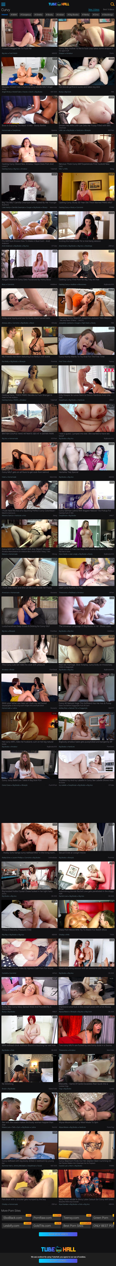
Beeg (112, 169)
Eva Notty (5, 361)
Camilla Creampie (18, 207)
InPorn (111, 593)
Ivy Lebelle (63, 785)
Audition (73, 284)
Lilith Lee (62, 130)
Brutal (12, 670)
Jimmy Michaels (19, 1166)
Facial (24, 92)
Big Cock (67, 92)
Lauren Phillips (17, 858)
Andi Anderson (7, 246)
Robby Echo (6, 858)
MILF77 (111, 708)
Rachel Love (63, 896)
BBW (14, 14)
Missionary (82, 284)
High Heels (85, 323)
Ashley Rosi (63, 708)
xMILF (111, 400)
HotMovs (53, 284)
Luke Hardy (6, 207)
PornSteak (53, 670)
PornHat (54, 361)
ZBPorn (111, 246)
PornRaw (53, 631)
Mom (71, 1166)
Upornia (54, 130)
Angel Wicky (6, 92)
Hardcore (79, 130)
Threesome (63, 593)
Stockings (108, 14)
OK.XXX (54, 896)
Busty (61, 92)
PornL (112, 53)
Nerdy (86, 14)
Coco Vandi (63, 554)
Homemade (6, 130)
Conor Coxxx (6, 785)
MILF (61, 169)
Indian (61, 14)
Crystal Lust (63, 1166)
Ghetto (39, 14)
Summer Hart (7, 1166)
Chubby (62, 935)
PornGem (110, 747)
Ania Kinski (63, 246)
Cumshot (79, 207)
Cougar (29, 207)
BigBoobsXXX (109, 284)
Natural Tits (73, 708)
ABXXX (54, 53)
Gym (19, 1127)
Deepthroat (16, 130)
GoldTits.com (47, 1225)
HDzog (54, 554)
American (5, 593)
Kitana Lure (6, 1127)
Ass (24, 515)
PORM (111, 207)
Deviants (54, 593)
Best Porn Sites (77, 1225)
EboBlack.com (17, 1217)
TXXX (112, 935)
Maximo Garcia (7, 515)
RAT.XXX (54, 92)
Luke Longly (73, 554)
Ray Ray (5, 935)
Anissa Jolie (6, 323)
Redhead (72, 593)
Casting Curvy (7, 169)
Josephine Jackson (66, 323)
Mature (4, 554)
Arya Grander (64, 1204)
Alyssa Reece (64, 1012)
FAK (112, 92)
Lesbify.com (17, 1225)
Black (32, 323)
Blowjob (87, 130)
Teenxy (111, 361)
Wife (66, 169)
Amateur (69, 53)
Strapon (62, 53)
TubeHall (54, 169)
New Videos (93, 9)
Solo (12, 1050)
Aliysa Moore (64, 1127)
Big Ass (5, 53)
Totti (13, 1127)
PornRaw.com (47, 1217)
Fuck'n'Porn (53, 785)
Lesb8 (111, 1089)
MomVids (53, 207)
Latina (14, 708)
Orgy (61, 1089)
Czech (31, 92)
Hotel (4, 477)
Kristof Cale (16, 92)
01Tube (54, 246)
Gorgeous (26, 14)
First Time (63, 361)
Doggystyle (83, 708)
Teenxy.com (77, 1217)
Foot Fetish (13, 53)
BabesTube (53, 1089)
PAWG (16, 400)
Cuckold (5, 973)
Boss (4, 284)
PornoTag (110, 1127)
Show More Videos (58, 1234)
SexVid (54, 1127)
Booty (50, 14)
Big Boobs (73, 14)
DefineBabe (53, 858)
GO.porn (111, 130)
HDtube (54, 323)
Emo (96, 14)
